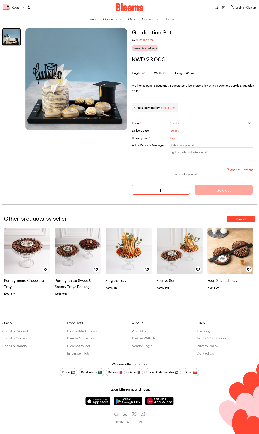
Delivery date (141, 130)
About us (139, 330)
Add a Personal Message (148, 145)
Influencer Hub (78, 352)
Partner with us (144, 337)
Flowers (91, 18)
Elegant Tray (116, 280)
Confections (112, 18)
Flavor (137, 123)
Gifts (132, 18)
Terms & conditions (212, 337)
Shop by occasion (16, 337)
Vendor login (142, 345)
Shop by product (15, 330)
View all (241, 219)
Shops (169, 18)
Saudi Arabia (91, 372)
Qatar (134, 372)
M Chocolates (145, 39)
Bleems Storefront (81, 337)
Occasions (150, 18)
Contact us (205, 352)
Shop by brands (14, 345)
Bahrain (115, 372)
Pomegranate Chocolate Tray (24, 283)
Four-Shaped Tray (222, 280)
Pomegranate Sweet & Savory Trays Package (73, 283)
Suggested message (240, 169)
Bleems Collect (78, 345)
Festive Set (165, 280)
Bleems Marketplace (82, 330)
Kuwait (68, 372)
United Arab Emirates (162, 372)
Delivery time (141, 137)
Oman (191, 372)
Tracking (203, 330)
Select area (168, 107)
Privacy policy (207, 345)
